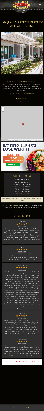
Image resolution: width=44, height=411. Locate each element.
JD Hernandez (22, 222)
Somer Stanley (22, 265)
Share (22, 102)
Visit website (30, 94)
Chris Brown (22, 314)
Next (41, 54)
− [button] (3, 110)
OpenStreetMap (20, 140)
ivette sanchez (22, 339)
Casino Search (17, 408)
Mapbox (41, 140)
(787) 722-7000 (15, 94)
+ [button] (3, 108)
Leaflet (9, 140)
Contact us (16, 206)
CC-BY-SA (32, 140)
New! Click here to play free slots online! (22, 361)
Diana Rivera (22, 247)
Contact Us (27, 408)
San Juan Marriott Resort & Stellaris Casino (27, 76)
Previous (2, 54)
